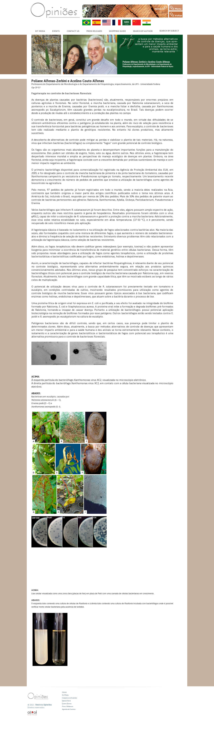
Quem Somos (67, 703)
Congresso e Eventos (69, 698)
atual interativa (32, 713)
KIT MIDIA (40, 31)
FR (116, 22)
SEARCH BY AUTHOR (143, 31)
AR (126, 22)
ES (96, 22)
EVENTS (56, 31)
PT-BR (86, 22)
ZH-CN (136, 22)
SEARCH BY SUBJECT (169, 31)
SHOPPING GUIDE (117, 31)
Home (64, 692)
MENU (176, 8)
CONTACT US (73, 31)
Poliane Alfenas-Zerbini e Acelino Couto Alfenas (67, 81)
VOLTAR (176, 15)
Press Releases (67, 706)
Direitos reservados (36, 707)
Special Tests (66, 701)
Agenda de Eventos (69, 709)
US (106, 22)
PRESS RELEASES (94, 31)
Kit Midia (65, 695)
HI (146, 22)
